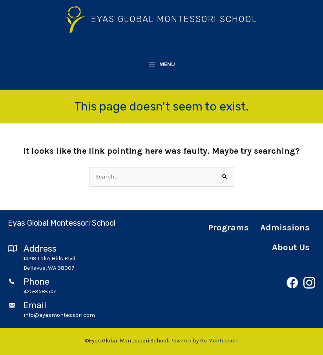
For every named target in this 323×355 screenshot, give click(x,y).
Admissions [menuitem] (285, 228)
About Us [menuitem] (291, 247)
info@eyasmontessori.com (59, 315)
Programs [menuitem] (228, 228)
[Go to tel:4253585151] (16, 291)
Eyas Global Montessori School (174, 19)
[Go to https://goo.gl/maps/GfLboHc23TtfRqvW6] (81, 258)
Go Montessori (218, 340)
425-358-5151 (40, 291)
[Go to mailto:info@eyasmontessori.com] (16, 315)
